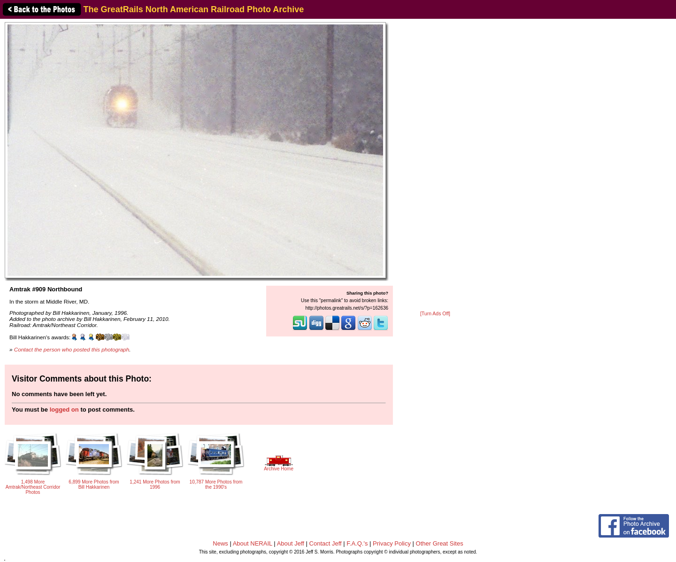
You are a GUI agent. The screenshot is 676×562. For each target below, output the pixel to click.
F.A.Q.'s (357, 543)
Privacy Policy (392, 543)
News (220, 543)
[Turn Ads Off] (435, 313)
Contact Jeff (325, 543)
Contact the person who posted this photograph (72, 349)
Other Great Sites (439, 543)
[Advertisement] (435, 165)
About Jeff (290, 543)
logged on (64, 409)
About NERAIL (252, 543)
